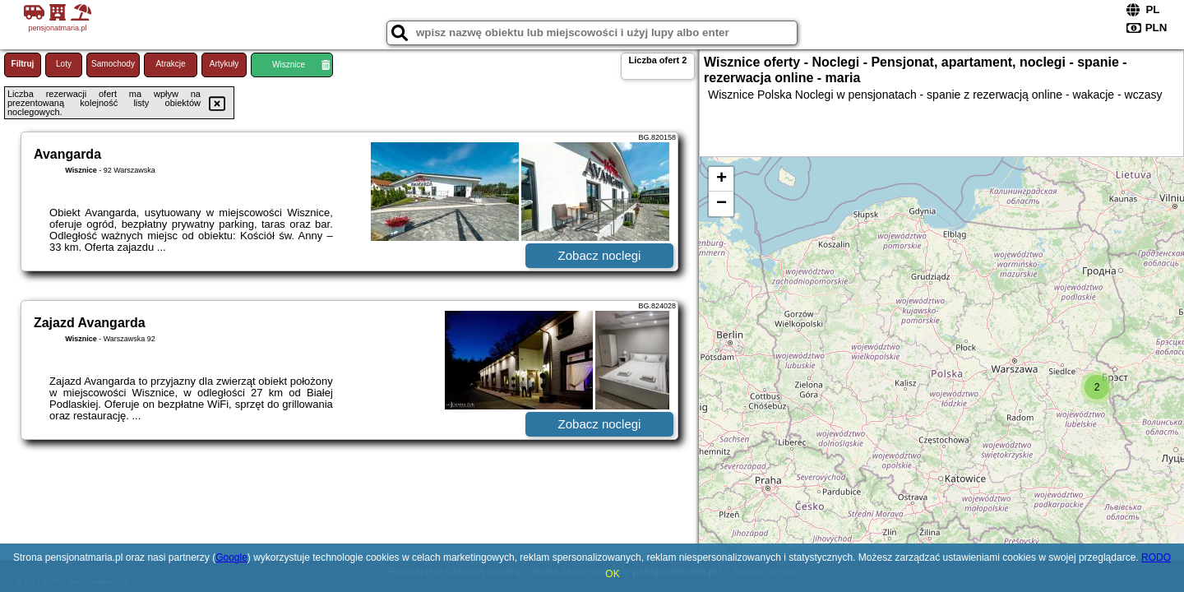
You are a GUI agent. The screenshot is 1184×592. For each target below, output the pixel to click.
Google (231, 557)
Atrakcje (170, 63)
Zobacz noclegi (599, 255)
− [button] (721, 204)
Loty (64, 63)
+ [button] (721, 179)
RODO (1156, 557)
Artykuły (224, 63)
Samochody (113, 63)
